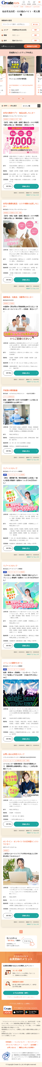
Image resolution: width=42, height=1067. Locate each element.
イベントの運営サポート (13, 663)
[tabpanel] (21, 75)
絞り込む (35, 24)
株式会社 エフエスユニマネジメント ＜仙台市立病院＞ (19, 393)
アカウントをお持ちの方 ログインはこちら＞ (21, 997)
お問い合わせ (11, 1047)
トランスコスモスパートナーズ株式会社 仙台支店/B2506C (19, 757)
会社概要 (33, 1045)
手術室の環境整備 (10, 390)
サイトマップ (32, 1042)
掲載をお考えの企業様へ (27, 1047)
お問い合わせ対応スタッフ (13, 754)
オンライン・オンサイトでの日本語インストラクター (21, 843)
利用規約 (8, 1042)
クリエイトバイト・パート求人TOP (10, 6)
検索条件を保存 (32, 46)
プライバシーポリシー (13, 1045)
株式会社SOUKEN (8, 300)
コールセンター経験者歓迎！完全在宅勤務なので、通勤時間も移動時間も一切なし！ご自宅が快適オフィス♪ (20, 766)
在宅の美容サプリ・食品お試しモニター (19, 113)
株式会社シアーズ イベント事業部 (12, 666)
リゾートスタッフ (10, 468)
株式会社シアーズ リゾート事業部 (12, 471)
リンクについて (19, 1042)
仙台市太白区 (36, 6)
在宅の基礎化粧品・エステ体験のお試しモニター (21, 205)
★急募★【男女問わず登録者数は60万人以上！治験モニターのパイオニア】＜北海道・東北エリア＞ (20, 309)
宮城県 (21, 6)
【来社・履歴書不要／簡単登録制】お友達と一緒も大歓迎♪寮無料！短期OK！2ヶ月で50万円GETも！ (20, 480)
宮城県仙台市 (28, 6)
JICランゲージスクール (9, 847)
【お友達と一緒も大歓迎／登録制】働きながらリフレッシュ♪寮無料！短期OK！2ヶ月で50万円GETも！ (21, 577)
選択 (35, 30)
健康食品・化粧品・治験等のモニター (18, 297)
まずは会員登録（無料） (21, 993)
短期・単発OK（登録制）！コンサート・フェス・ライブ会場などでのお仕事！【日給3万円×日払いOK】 (20, 675)
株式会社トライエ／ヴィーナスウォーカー (15, 116)
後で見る (7, 186)
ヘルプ (25, 1045)
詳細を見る (26, 186)
